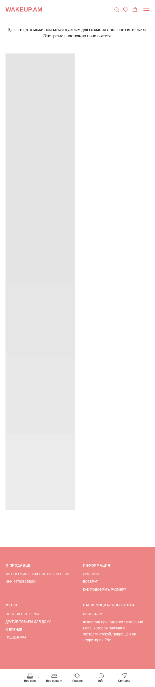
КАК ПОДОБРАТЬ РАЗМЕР (103, 590)
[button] (116, 9)
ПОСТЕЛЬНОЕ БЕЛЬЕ (22, 614)
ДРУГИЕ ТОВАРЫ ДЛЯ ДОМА (28, 622)
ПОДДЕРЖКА (15, 637)
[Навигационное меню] (146, 10)
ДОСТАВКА (92, 574)
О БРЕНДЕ (13, 630)
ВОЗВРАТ (90, 582)
